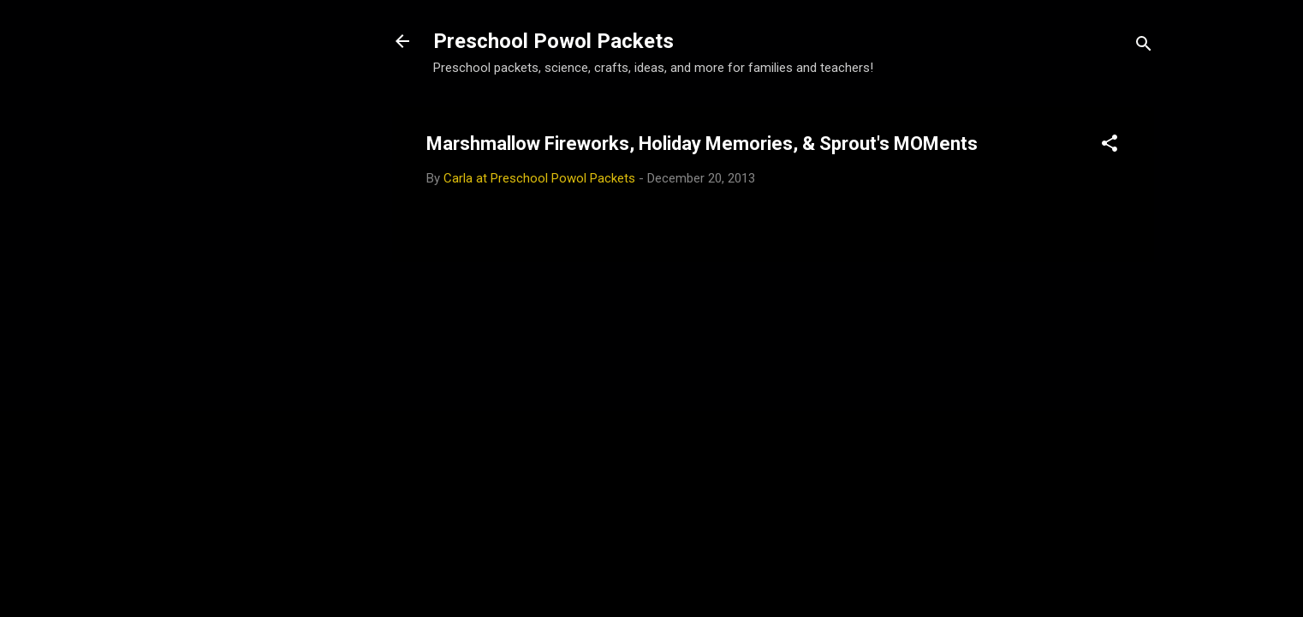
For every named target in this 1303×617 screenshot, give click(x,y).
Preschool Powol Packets (553, 41)
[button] (1109, 146)
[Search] (1143, 47)
